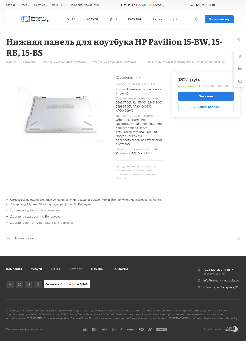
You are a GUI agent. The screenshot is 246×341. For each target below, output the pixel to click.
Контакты (120, 269)
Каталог (75, 269)
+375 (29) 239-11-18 (201, 5)
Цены (55, 269)
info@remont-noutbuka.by (221, 280)
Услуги (36, 269)
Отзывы (97, 269)
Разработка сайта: (213, 329)
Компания (14, 269)
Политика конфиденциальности (27, 329)
